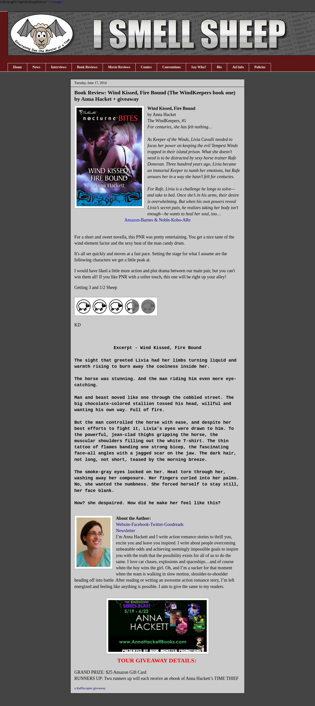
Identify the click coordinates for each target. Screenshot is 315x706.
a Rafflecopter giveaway (90, 688)
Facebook (140, 524)
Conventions (171, 67)
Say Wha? (198, 67)
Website (123, 524)
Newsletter (125, 530)
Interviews (58, 67)
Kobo (176, 220)
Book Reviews (87, 67)
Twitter (156, 524)
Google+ (57, 2)
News (36, 67)
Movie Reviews (119, 67)
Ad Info (238, 67)
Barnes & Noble (155, 220)
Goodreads (174, 524)
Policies (259, 67)
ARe (186, 220)
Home (17, 67)
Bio (219, 67)
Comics (146, 67)
